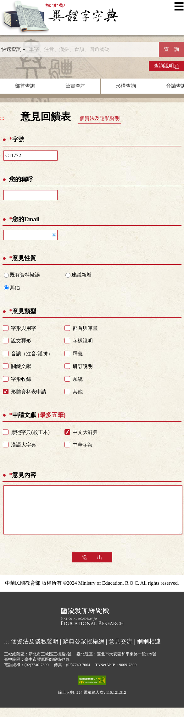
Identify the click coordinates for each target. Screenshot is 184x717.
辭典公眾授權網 (83, 651)
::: (2, 118)
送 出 (92, 566)
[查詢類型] (13, 49)
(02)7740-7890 (37, 674)
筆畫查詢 (75, 86)
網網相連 (149, 651)
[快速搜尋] (92, 49)
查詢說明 (166, 66)
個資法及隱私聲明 (100, 118)
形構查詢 (126, 86)
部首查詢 (25, 86)
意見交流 (120, 651)
